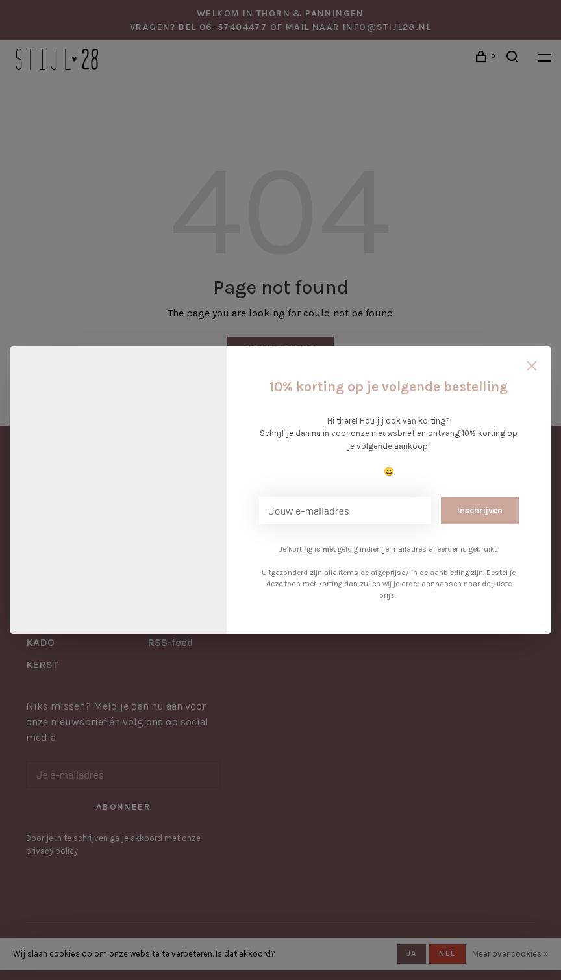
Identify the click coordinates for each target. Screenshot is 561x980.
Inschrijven (480, 510)
